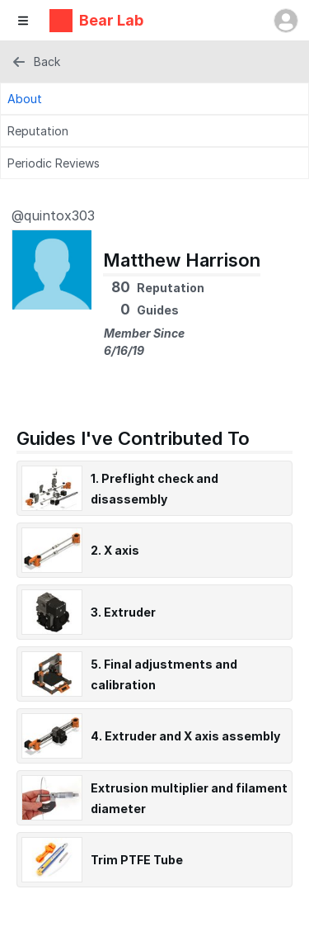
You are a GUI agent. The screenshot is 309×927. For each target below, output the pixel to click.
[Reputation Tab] (154, 131)
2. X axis (115, 550)
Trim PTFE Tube (137, 860)
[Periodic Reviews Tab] (154, 163)
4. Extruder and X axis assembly (185, 736)
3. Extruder (123, 612)
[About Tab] (154, 99)
